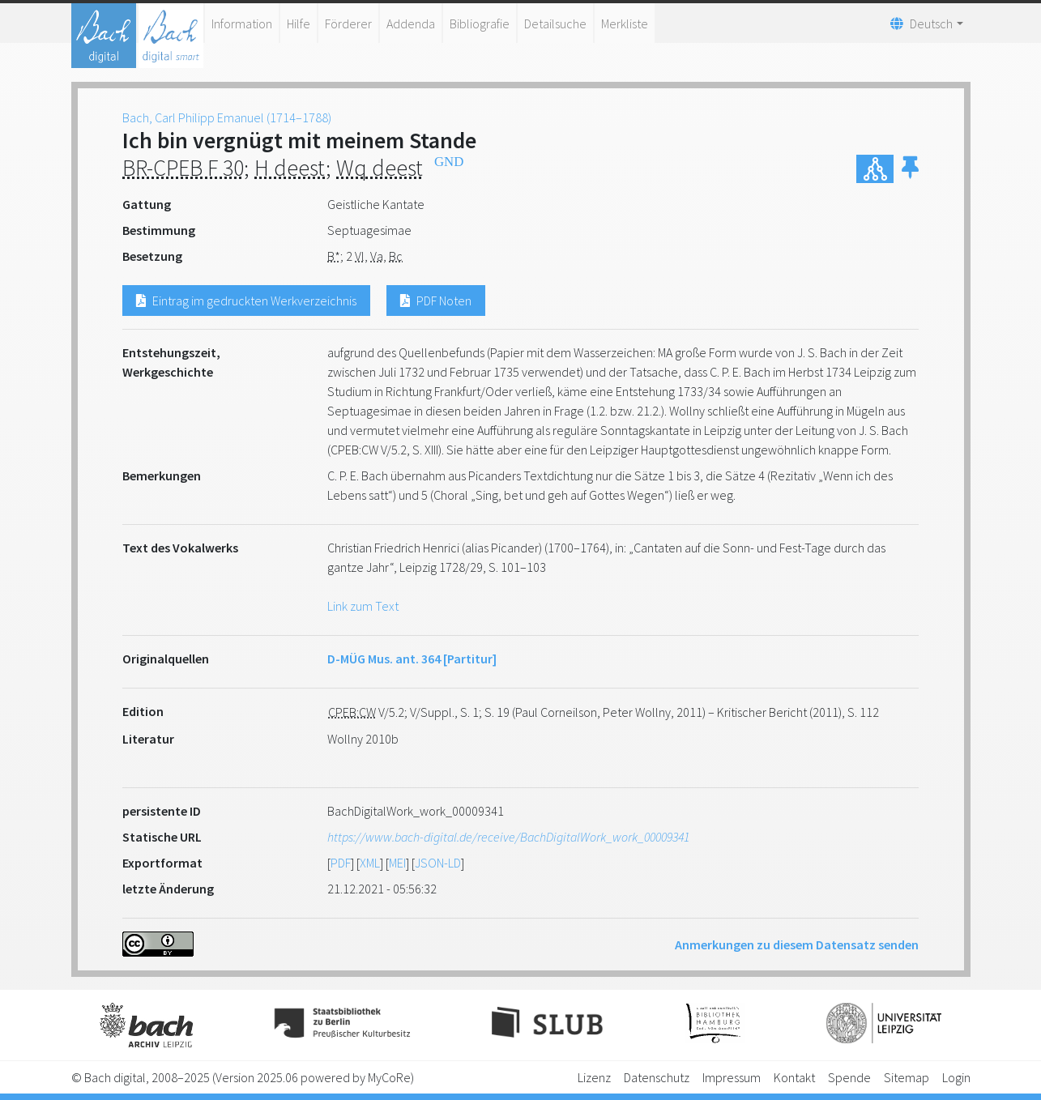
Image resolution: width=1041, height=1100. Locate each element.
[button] (910, 169)
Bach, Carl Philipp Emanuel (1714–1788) (226, 117)
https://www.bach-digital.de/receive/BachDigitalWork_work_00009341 (508, 837)
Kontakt (794, 1077)
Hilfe (298, 23)
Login (956, 1077)
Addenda (410, 23)
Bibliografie (480, 23)
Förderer (348, 23)
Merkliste (624, 23)
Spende (849, 1077)
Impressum (731, 1077)
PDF (341, 863)
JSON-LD (438, 863)
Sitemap (906, 1077)
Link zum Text (363, 606)
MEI (397, 863)
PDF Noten (435, 300)
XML (370, 863)
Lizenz (594, 1077)
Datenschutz (656, 1077)
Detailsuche (555, 23)
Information (241, 23)
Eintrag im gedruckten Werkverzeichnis (246, 300)
